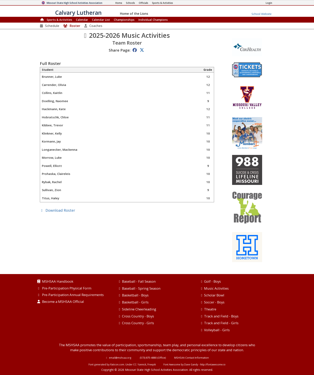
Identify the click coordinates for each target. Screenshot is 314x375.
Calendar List (101, 20)
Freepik (151, 364)
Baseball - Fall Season (139, 281)
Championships (124, 20)
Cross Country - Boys (138, 316)
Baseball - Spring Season (141, 288)
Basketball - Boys (135, 295)
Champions (153, 20)
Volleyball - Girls (217, 330)
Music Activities (216, 288)
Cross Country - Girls (138, 323)
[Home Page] (119, 3)
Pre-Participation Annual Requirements (73, 295)
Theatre (210, 309)
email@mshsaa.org (120, 357)
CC (134, 364)
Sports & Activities (59, 20)
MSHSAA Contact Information (191, 357)
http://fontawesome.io (212, 364)
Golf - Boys (212, 281)
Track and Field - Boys (221, 316)
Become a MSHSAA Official (63, 302)
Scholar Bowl (214, 295)
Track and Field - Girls (221, 323)
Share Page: (119, 50)
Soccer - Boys (214, 302)
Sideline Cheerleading (139, 309)
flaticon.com (117, 364)
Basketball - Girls (135, 302)
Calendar (82, 20)
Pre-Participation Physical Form (66, 288)
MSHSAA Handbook (57, 282)
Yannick (142, 364)
